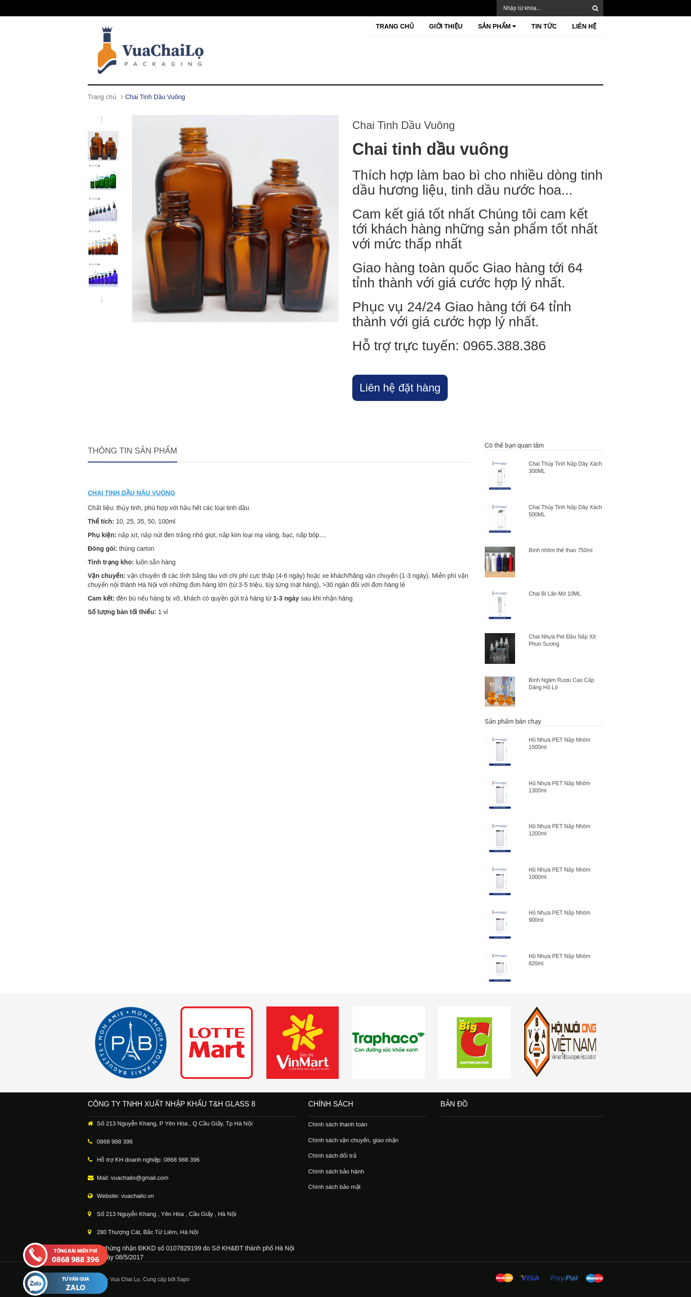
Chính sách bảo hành (336, 1171)
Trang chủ (395, 26)
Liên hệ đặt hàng (400, 387)
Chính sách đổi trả (332, 1155)
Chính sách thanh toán (338, 1124)
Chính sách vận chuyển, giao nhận (353, 1140)
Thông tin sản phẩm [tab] (132, 450)
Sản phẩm (497, 26)
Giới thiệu (446, 26)
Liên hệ (584, 26)
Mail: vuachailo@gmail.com (132, 1177)
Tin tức (544, 26)
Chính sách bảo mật (334, 1186)
